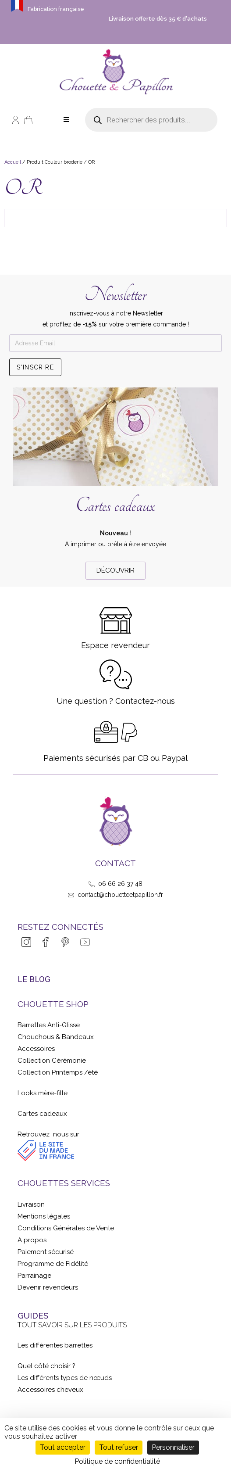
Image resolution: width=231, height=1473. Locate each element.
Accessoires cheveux (50, 1390)
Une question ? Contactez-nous (116, 701)
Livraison (31, 1204)
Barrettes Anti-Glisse (49, 1025)
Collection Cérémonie (52, 1060)
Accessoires (36, 1049)
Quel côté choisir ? (46, 1366)
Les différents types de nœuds (65, 1378)
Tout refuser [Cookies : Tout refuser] (118, 1447)
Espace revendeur (115, 645)
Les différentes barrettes (55, 1345)
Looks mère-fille (43, 1093)
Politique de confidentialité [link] (117, 1461)
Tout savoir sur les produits (72, 1325)
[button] (115, 571)
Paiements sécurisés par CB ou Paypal (115, 758)
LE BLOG (34, 979)
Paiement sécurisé (46, 1252)
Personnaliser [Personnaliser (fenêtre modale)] (173, 1447)
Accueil (12, 162)
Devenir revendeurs (48, 1287)
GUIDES (33, 1315)
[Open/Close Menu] (66, 120)
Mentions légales (44, 1216)
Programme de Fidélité (53, 1264)
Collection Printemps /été (58, 1072)
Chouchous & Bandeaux (56, 1037)
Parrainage (34, 1275)
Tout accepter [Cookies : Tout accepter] (62, 1447)
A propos (32, 1240)
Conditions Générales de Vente (66, 1228)
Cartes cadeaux (115, 506)
